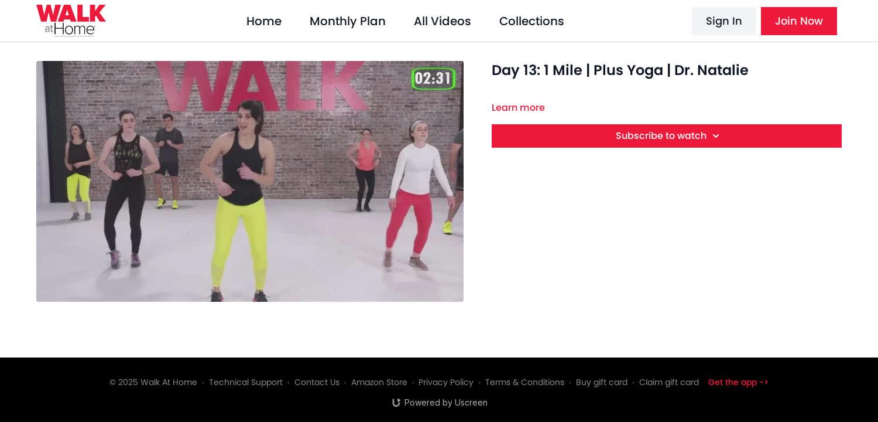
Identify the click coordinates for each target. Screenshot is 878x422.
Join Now (799, 20)
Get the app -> (738, 382)
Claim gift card (669, 382)
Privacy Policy (446, 382)
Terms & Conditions (524, 382)
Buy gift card (601, 382)
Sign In (724, 20)
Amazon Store (379, 382)
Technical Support (246, 382)
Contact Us (316, 382)
